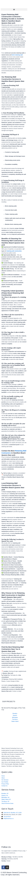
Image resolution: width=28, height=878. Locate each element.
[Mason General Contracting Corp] (14, 732)
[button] (14, 9)
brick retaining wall (17, 55)
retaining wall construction (14, 251)
